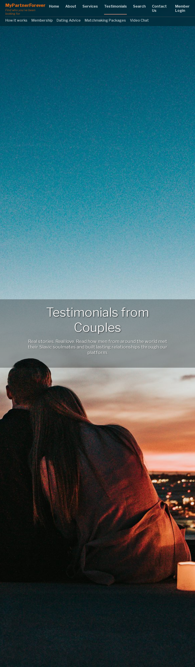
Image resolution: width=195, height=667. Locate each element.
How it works (16, 20)
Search (139, 6)
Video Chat (139, 20)
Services (90, 6)
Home (54, 6)
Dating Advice (69, 20)
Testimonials (115, 6)
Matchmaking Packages (105, 20)
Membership (42, 20)
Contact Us (159, 8)
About (70, 6)
